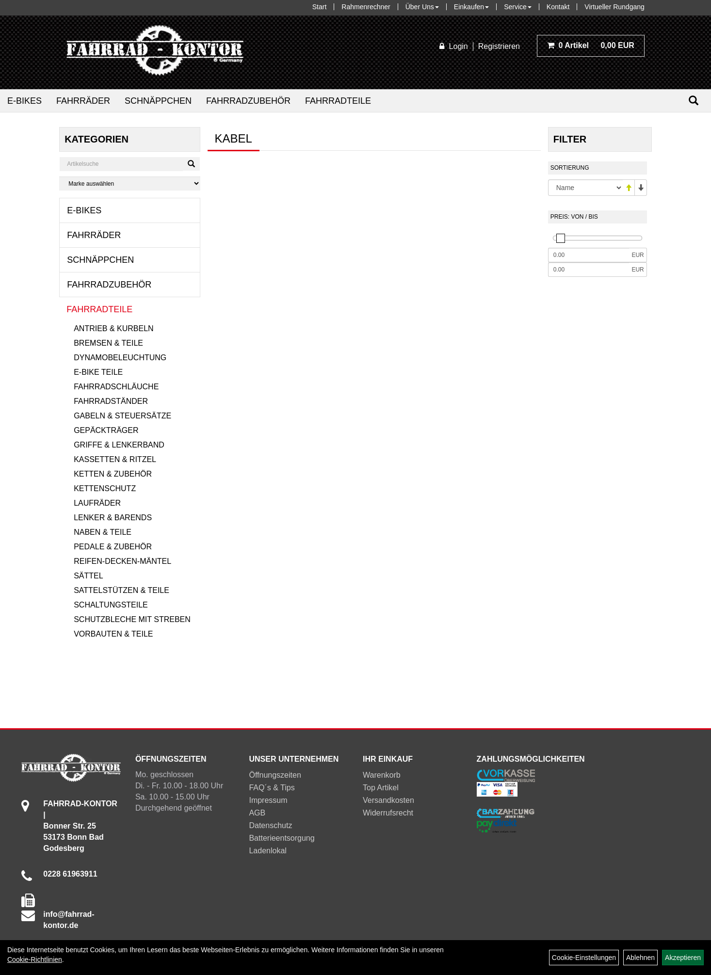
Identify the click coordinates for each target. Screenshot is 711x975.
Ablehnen (640, 957)
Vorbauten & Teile (113, 634)
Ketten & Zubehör (113, 474)
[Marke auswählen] (129, 183)
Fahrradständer (111, 401)
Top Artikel (381, 787)
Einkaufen (471, 6)
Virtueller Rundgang (614, 6)
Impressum (268, 800)
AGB (257, 813)
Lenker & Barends (113, 517)
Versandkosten (388, 800)
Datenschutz (270, 825)
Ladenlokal (267, 851)
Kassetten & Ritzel (115, 459)
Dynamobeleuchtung (120, 357)
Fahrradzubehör (248, 101)
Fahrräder (83, 101)
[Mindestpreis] (589, 255)
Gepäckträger (106, 430)
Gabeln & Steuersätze (122, 416)
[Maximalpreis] (589, 269)
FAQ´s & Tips (271, 787)
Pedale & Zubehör (113, 547)
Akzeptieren (683, 957)
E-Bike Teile (98, 372)
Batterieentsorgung (281, 838)
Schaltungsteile (111, 605)
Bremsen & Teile (108, 343)
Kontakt (558, 6)
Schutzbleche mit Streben (132, 619)
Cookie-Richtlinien (34, 959)
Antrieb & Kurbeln (113, 328)
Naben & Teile (102, 532)
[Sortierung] (585, 187)
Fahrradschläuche (116, 387)
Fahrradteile (338, 101)
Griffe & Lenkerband (119, 445)
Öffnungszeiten (275, 775)
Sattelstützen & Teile (121, 590)
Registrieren (499, 46)
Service (518, 6)
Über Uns (422, 6)
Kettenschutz (105, 488)
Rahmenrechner (365, 6)
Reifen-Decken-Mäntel (122, 561)
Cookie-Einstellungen (584, 957)
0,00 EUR (590, 45)
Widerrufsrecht (388, 813)
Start (319, 6)
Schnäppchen (158, 101)
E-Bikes (24, 101)
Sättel (88, 576)
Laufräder (97, 503)
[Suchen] (693, 100)
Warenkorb (382, 775)
